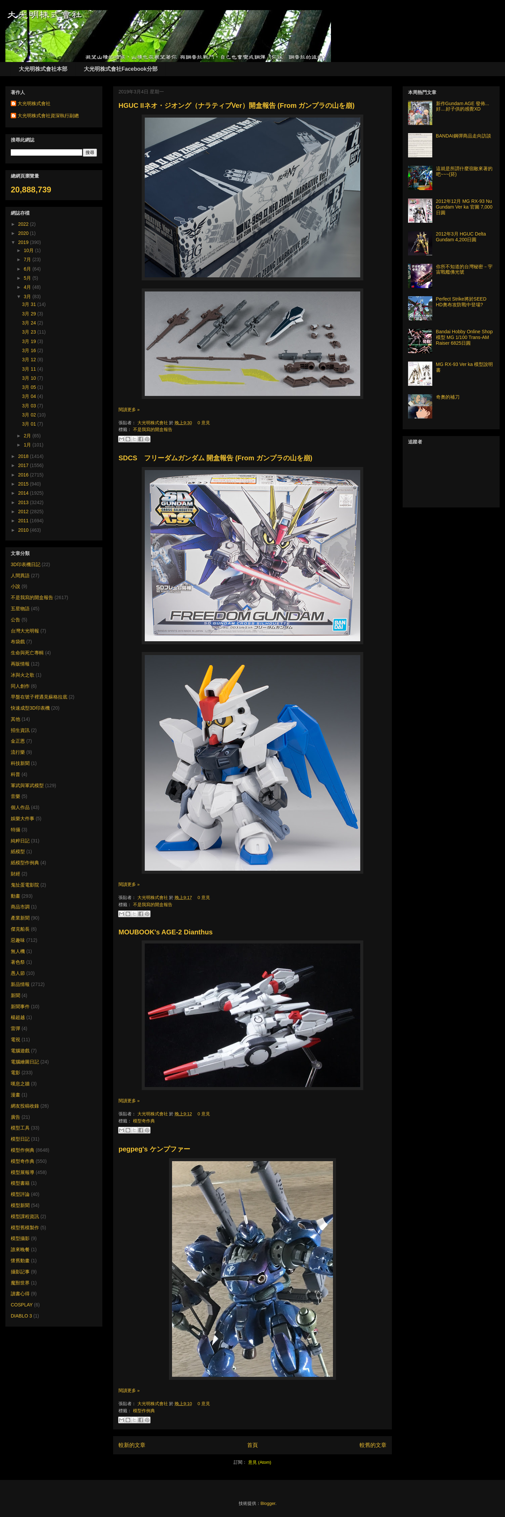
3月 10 (29, 378)
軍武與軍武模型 (27, 785)
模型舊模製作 (25, 1227)
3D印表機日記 (25, 564)
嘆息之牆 (20, 1083)
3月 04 (29, 396)
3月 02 (29, 414)
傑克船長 (20, 929)
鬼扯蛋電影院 (25, 885)
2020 (24, 233)
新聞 (15, 995)
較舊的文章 (373, 1445)
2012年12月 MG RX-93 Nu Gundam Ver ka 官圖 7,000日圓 (464, 206)
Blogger (268, 1503)
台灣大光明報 (25, 630)
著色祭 (18, 962)
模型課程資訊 (25, 1216)
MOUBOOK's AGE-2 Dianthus (166, 932)
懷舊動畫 (20, 1260)
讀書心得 (20, 1293)
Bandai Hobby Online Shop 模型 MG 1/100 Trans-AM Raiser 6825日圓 (464, 337)
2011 (24, 520)
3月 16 (29, 350)
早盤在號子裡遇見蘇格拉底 (39, 697)
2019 (24, 242)
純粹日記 (20, 840)
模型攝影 (20, 1238)
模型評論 (20, 1194)
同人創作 (20, 686)
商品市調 (20, 906)
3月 (28, 296)
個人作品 (20, 807)
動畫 (15, 896)
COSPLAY (22, 1304)
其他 (15, 719)
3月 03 (29, 405)
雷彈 (15, 1028)
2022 (24, 224)
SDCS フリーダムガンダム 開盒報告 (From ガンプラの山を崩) (215, 458)
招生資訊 (20, 730)
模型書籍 (20, 1183)
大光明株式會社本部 (43, 69)
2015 (24, 484)
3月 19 (29, 341)
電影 (15, 1072)
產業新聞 (20, 918)
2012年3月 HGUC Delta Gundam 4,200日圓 (461, 236)
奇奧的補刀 (448, 397)
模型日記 (20, 1139)
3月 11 (29, 369)
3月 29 (29, 313)
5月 (28, 278)
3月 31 (29, 304)
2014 (24, 493)
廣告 (15, 1117)
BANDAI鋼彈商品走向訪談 (463, 135)
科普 (15, 774)
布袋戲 (18, 641)
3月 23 (29, 332)
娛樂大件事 (22, 818)
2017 (24, 465)
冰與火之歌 (22, 675)
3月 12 (29, 359)
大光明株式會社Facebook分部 (121, 69)
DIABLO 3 (21, 1316)
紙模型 (18, 851)
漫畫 (15, 1094)
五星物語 (20, 608)
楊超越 (18, 1017)
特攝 (15, 829)
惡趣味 (18, 940)
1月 (28, 444)
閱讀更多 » (129, 409)
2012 (24, 511)
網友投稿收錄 (25, 1106)
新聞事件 (20, 1006)
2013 (24, 502)
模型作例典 (144, 1410)
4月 (28, 287)
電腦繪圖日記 (25, 1061)
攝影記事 (20, 1271)
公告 (15, 619)
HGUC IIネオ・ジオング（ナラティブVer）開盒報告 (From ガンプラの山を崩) (237, 105)
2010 (24, 530)
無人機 (18, 951)
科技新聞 (20, 763)
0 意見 (204, 422)
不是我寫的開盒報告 (152, 429)
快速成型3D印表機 (30, 708)
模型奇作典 (144, 1120)
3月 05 (29, 387)
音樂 (15, 796)
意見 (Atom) (259, 1462)
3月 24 (29, 323)
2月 (28, 435)
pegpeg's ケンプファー (154, 1149)
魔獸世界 (20, 1283)
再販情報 (20, 664)
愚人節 (18, 973)
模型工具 (20, 1128)
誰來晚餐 (20, 1249)
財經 (15, 873)
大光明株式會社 (153, 422)
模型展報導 (22, 1172)
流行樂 (18, 752)
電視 (15, 1039)
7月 (28, 259)
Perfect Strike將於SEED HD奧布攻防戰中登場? (461, 301)
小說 (15, 586)
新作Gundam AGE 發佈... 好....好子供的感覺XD (462, 106)
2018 (24, 456)
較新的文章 (132, 1445)
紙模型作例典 (25, 862)
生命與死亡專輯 (27, 652)
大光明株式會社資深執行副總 (48, 115)
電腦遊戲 (20, 1050)
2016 (24, 474)
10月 (29, 250)
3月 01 (29, 424)
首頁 (252, 1445)
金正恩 (18, 741)
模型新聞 (20, 1205)
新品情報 (20, 984)
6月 (28, 269)
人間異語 (20, 575)
